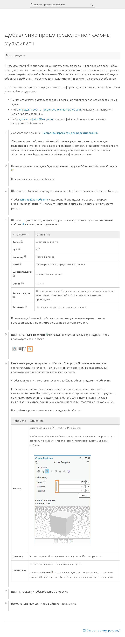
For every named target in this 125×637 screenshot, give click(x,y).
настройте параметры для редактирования (70, 132)
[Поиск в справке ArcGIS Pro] (59, 4)
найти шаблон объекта (33, 199)
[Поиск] (91, 4)
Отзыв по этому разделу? (103, 630)
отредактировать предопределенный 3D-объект (50, 109)
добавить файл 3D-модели (36, 119)
